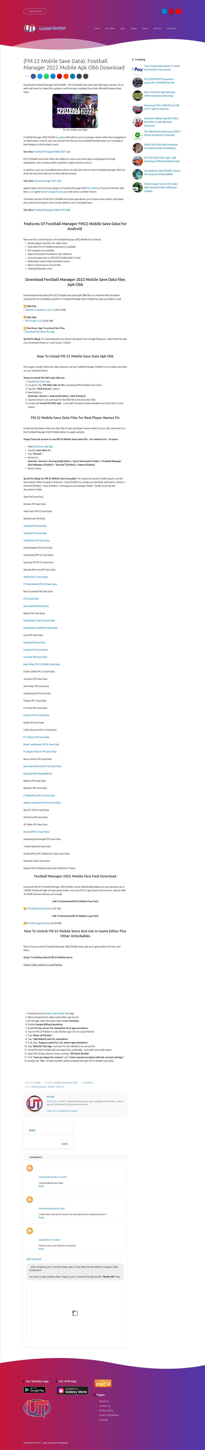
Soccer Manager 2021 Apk (47, 181)
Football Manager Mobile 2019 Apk (52, 210)
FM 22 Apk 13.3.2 (34, 320)
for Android (93, 188)
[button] (33, 76)
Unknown (43, 1177)
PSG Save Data (31, 598)
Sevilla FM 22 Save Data (35, 577)
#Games (51, 1087)
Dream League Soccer (52, 191)
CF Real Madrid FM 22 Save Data (40, 584)
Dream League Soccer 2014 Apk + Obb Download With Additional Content (161, 187)
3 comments (87, 1082)
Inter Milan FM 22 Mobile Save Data (41, 664)
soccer (30, 191)
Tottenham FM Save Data (36, 540)
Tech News (110, 28)
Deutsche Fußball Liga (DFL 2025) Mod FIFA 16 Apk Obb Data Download (161, 122)
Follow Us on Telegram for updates (62, 1111)
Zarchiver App (43, 381)
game (62, 137)
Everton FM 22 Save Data (36, 715)
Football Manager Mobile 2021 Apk (52, 151)
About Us (104, 1401)
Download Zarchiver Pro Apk (40, 331)
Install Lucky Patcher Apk (56, 1013)
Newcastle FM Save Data (36, 606)
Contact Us (105, 1406)
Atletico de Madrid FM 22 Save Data (42, 802)
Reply (41, 1186)
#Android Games (38, 1087)
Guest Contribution (109, 1415)
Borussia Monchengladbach (37, 773)
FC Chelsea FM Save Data (36, 737)
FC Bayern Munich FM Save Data (40, 751)
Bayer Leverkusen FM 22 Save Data (41, 744)
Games (134, 28)
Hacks (145, 28)
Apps (122, 28)
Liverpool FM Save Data (35, 649)
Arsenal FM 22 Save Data (36, 831)
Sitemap (103, 1420)
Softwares (171, 28)
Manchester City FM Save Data (39, 620)
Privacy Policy (106, 1410)
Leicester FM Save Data (35, 657)
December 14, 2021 (57, 1177)
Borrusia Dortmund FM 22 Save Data (42, 766)
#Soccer (60, 1087)
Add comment (33, 1259)
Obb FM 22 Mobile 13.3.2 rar (39, 310)
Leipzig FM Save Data (34, 642)
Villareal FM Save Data (35, 526)
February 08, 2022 (56, 1208)
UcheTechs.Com (54, 1101)
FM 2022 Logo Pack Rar (38, 923)
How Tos (157, 28)
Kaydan (42, 1240)
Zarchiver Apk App (43, 446)
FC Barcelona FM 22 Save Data (39, 795)
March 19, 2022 (53, 1240)
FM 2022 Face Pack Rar (39, 908)
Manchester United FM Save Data (40, 628)
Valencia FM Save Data (35, 533)
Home (97, 28)
